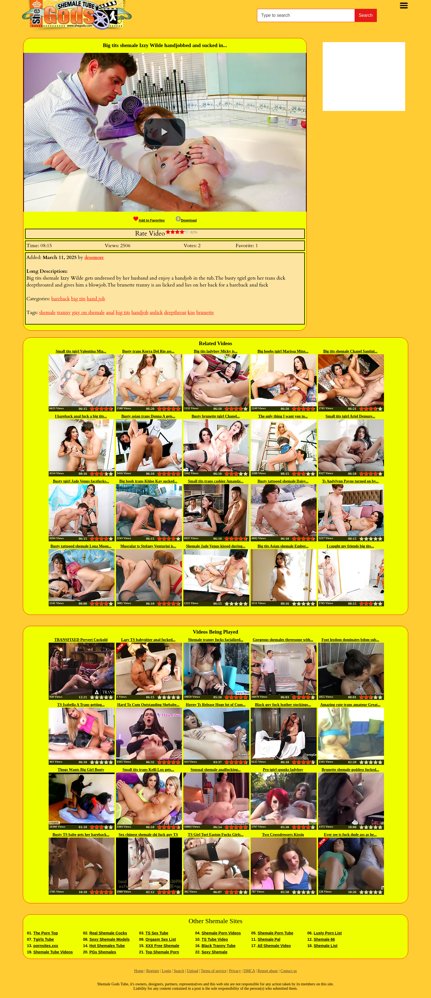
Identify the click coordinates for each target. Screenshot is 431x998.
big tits (78, 298)
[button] (164, 132)
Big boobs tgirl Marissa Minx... (283, 351)
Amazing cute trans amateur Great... (350, 705)
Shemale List (325, 946)
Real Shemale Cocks (108, 933)
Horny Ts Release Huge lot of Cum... (215, 705)
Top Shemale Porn (162, 952)
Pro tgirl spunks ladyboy (283, 770)
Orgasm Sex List (160, 939)
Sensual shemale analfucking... (215, 770)
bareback (60, 298)
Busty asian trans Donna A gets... (148, 416)
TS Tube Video (214, 939)
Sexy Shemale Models (109, 939)
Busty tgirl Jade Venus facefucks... (81, 481)
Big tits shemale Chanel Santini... (350, 351)
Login (166, 971)
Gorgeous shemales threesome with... (283, 640)
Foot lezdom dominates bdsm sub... (350, 640)
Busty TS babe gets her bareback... (81, 835)
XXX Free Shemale (162, 946)
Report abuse (268, 971)
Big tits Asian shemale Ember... (283, 546)
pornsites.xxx (45, 946)
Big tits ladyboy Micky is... (215, 351)
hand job (96, 298)
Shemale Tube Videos (53, 952)
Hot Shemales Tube (107, 946)
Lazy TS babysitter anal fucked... (148, 640)
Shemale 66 (324, 939)
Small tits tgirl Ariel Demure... (350, 416)
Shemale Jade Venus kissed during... (215, 546)
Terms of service (213, 971)
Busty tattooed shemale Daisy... (283, 481)
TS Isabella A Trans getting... (81, 705)
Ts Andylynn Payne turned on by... (350, 481)
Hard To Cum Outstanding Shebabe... (148, 705)
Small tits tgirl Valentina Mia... (81, 351)
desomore (94, 258)
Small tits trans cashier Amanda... (216, 481)
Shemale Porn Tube (275, 933)
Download (186, 220)
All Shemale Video (274, 946)
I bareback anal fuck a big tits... (81, 416)
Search (366, 15)
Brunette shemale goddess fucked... (350, 770)
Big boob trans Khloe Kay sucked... (148, 481)
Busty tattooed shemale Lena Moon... (81, 546)
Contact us (288, 971)
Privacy (235, 971)
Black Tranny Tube (218, 946)
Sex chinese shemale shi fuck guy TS (148, 835)
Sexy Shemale (214, 952)
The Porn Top (45, 933)
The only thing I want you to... (283, 416)
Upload (192, 971)
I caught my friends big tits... (350, 546)
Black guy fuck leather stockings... (283, 705)
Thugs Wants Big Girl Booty (81, 770)
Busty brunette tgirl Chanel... (216, 416)
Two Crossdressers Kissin (283, 835)
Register (152, 971)
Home (138, 971)
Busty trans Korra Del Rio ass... (148, 351)
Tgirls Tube (43, 939)
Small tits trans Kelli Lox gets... (148, 770)
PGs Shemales (102, 952)
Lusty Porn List (328, 933)
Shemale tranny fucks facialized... (215, 640)
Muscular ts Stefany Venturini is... (148, 546)
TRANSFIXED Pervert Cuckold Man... (81, 640)
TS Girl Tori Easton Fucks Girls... (215, 835)
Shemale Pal (269, 939)
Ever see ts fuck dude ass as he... (350, 835)
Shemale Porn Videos (221, 933)
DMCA (249, 971)
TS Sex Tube (156, 933)
